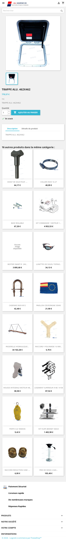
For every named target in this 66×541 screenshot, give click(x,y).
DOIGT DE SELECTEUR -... (17, 182)
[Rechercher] (33, 10)
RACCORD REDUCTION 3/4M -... (17, 470)
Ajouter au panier (26, 112)
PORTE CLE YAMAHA (17, 429)
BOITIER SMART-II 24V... (17, 264)
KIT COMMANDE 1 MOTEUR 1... (48, 223)
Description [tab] (12, 128)
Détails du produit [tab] (30, 128)
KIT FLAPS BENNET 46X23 (48, 429)
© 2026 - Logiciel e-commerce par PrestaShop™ (22, 538)
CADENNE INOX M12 (17, 305)
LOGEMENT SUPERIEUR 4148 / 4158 (48, 388)
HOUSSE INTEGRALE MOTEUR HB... (17, 388)
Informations (9, 534)
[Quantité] (5, 112)
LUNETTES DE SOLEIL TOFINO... (48, 264)
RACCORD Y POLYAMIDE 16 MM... (48, 346)
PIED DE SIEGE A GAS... (48, 470)
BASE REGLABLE (17, 223)
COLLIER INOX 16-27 (48, 182)
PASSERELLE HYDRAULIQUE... (17, 346)
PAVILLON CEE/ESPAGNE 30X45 (48, 305)
